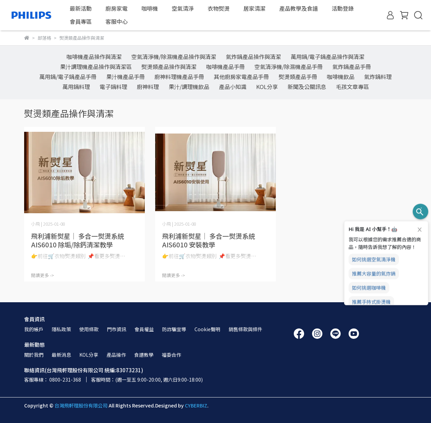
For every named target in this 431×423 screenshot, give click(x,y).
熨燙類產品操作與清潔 (169, 66)
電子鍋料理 (113, 86)
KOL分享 (267, 86)
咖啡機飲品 (340, 76)
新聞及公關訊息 (307, 86)
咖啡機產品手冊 (225, 66)
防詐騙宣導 (174, 329)
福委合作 (171, 354)
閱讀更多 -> (42, 275)
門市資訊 (116, 329)
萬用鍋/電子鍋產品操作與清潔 (327, 56)
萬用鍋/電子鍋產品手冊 (68, 76)
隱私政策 (61, 329)
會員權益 (144, 329)
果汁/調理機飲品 (189, 86)
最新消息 (61, 354)
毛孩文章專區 (352, 86)
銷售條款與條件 (245, 329)
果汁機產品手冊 (125, 76)
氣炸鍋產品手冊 (351, 66)
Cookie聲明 (207, 329)
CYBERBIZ (196, 405)
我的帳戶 (33, 329)
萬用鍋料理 (76, 86)
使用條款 (89, 329)
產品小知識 (233, 86)
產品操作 (116, 354)
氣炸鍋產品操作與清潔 (253, 56)
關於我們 (33, 354)
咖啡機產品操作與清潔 (94, 56)
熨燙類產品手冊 (298, 76)
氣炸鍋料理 (378, 76)
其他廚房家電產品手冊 (241, 76)
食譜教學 (143, 354)
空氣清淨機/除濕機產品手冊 (288, 66)
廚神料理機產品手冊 (179, 76)
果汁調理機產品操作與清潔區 (96, 66)
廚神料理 (148, 86)
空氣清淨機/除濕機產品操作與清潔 (173, 56)
